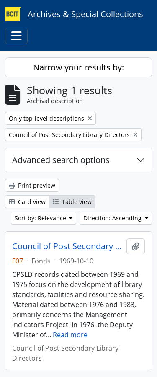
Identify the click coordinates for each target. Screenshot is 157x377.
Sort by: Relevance (41, 218)
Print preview (32, 185)
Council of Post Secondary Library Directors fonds (67, 246)
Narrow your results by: (78, 67)
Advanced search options (61, 159)
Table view (72, 202)
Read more (70, 334)
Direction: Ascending (113, 218)
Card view (27, 202)
